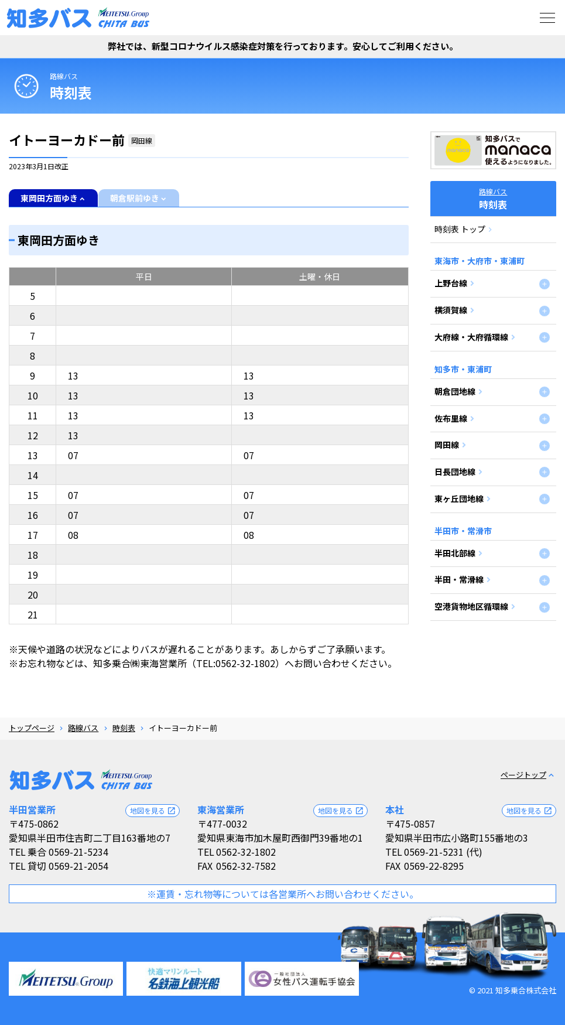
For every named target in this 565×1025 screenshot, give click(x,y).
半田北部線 (454, 553)
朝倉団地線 (454, 391)
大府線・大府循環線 (471, 337)
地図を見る (153, 810)
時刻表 (123, 727)
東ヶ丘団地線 (459, 498)
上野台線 (450, 283)
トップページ (31, 727)
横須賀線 (450, 310)
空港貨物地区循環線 (471, 606)
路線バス (64, 76)
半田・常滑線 (459, 579)
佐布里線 (450, 418)
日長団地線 (454, 471)
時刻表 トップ (459, 229)
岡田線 (446, 444)
